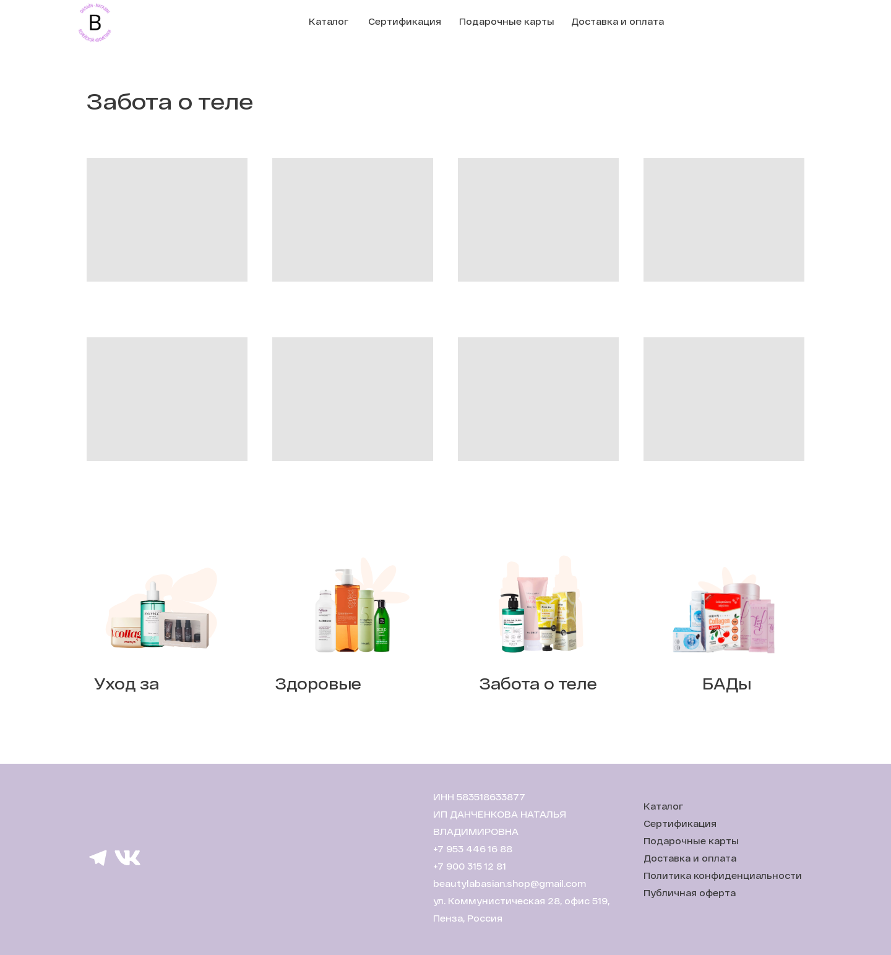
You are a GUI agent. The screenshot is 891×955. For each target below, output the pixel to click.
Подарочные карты (506, 21)
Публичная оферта (690, 893)
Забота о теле (538, 683)
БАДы (726, 683)
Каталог (328, 21)
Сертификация (404, 21)
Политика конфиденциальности (723, 875)
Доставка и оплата (617, 21)
